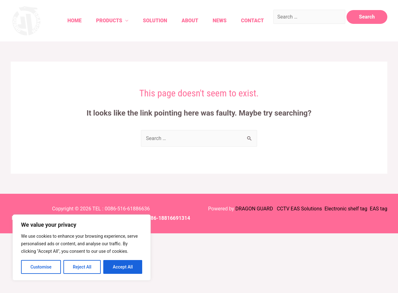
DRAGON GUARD (254, 209)
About (190, 21)
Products (109, 21)
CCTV (283, 209)
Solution (155, 21)
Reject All (82, 266)
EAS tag (377, 209)
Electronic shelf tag (346, 209)
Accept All (123, 266)
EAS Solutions (307, 209)
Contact (252, 21)
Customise (40, 266)
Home (74, 21)
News (220, 21)
